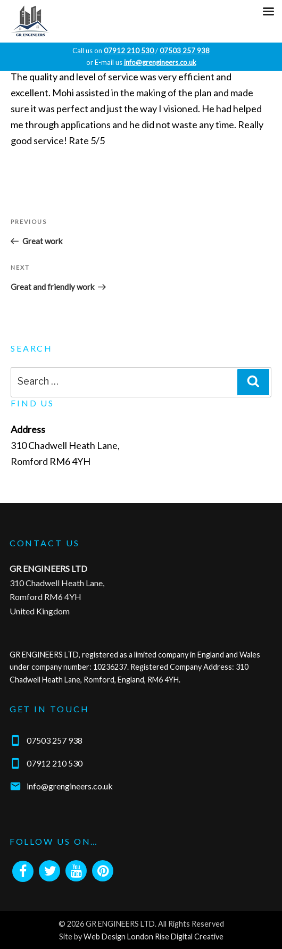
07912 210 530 (54, 763)
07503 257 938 (54, 740)
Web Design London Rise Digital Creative (153, 936)
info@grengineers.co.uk (70, 786)
